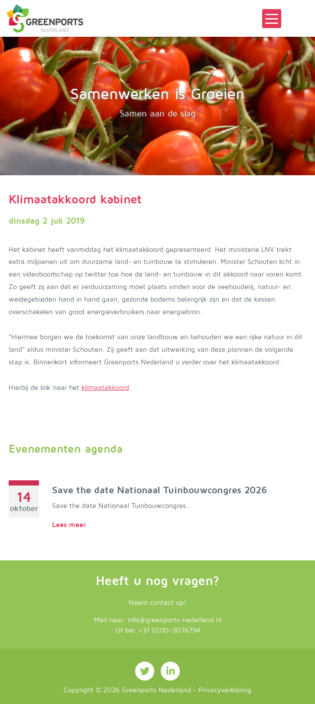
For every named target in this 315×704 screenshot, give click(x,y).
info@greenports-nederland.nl (174, 620)
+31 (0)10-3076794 (169, 630)
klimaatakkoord (105, 388)
